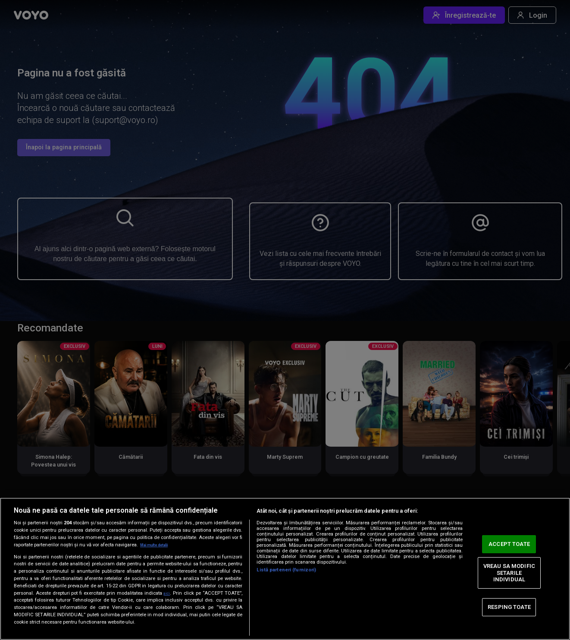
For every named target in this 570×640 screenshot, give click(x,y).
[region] (285, 569)
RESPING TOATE (509, 607)
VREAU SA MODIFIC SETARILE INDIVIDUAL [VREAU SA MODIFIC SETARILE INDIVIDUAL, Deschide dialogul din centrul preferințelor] (509, 573)
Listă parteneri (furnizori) (286, 570)
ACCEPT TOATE (509, 544)
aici (166, 593)
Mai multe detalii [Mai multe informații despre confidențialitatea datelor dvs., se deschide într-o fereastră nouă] (159, 545)
